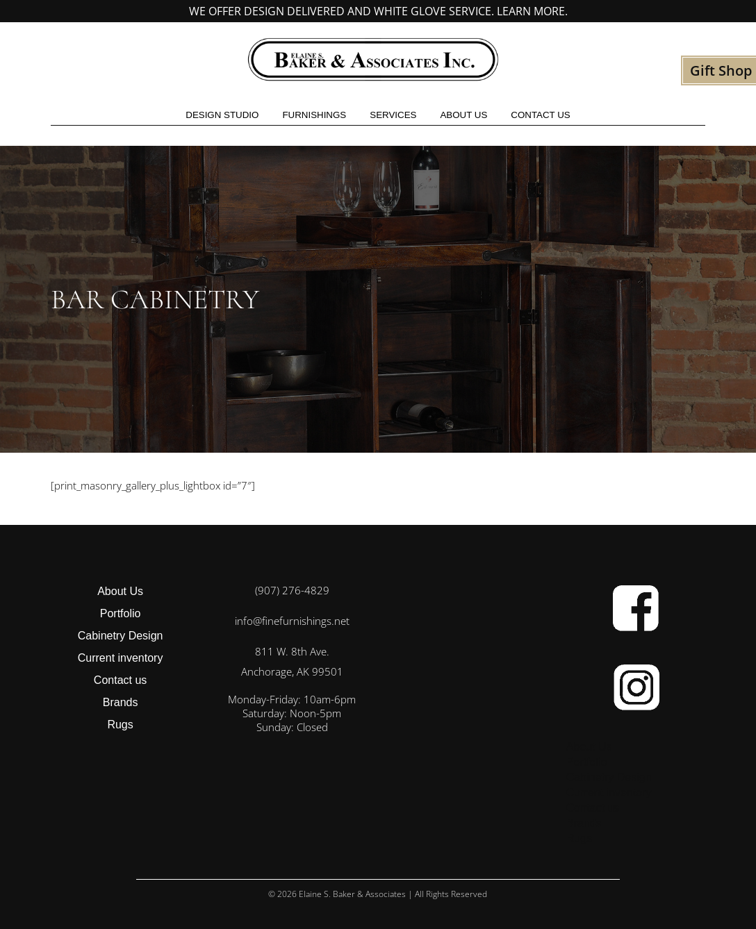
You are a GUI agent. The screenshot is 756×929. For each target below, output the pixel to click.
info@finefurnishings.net (292, 621)
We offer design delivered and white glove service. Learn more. (378, 11)
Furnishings (314, 115)
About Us (463, 115)
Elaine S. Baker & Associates (352, 894)
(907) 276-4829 (292, 590)
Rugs (120, 724)
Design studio (222, 115)
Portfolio (120, 613)
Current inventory (120, 658)
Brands (120, 702)
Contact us (540, 115)
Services (393, 115)
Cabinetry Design (120, 636)
